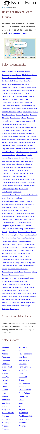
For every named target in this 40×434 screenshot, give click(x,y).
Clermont (31, 96)
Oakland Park (20, 216)
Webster (26, 296)
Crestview (24, 105)
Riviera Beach (19, 44)
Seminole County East (16, 275)
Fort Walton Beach (8, 127)
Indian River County (8, 152)
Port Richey (26, 253)
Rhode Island (24, 387)
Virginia (22, 409)
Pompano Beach (7, 253)
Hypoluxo (32, 149)
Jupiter (30, 155)
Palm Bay (5, 232)
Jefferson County (21, 155)
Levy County (6, 176)
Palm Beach (13, 232)
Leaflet (13, 57)
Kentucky (6, 400)
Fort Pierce (21, 124)
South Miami (29, 278)
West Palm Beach (19, 299)
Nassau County (12, 207)
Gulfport (4, 136)
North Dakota (24, 370)
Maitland (4, 182)
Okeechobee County (20, 219)
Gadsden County (30, 127)
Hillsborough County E (9, 145)
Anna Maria (5, 75)
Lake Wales (21, 167)
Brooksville (16, 87)
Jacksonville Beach (8, 155)
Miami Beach (23, 189)
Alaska (5, 351)
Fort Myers (13, 124)
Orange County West (9, 226)
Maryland (6, 409)
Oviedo (26, 229)
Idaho (4, 383)
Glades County (26, 130)
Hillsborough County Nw (25, 145)
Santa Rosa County (14, 269)
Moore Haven (13, 204)
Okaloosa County (7, 219)
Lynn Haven (20, 179)
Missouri (5, 426)
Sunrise (28, 284)
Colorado (5, 364)
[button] (5, 55)
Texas (21, 400)
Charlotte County (16, 93)
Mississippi (6, 423)
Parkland (14, 241)
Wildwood (5, 303)
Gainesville (5, 130)
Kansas (5, 396)
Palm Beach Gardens (9, 238)
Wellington (32, 296)
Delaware (6, 370)
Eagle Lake (25, 115)
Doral (13, 115)
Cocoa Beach (13, 99)
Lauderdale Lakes (25, 170)
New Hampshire (25, 354)
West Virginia (24, 419)
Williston (12, 303)
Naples (4, 207)
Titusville (25, 290)
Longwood (14, 176)
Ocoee (32, 216)
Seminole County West (9, 278)
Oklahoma (23, 377)
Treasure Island (7, 293)
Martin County (22, 185)
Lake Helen (28, 164)
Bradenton (26, 84)
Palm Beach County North (10, 235)
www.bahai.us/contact (17, 33)
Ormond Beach (7, 229)
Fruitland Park (19, 127)
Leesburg (20, 173)
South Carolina (25, 390)
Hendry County (15, 139)
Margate (4, 185)
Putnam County (18, 256)
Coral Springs (15, 105)
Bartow (28, 78)
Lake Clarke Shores (8, 164)
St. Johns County (18, 281)
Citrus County (6, 96)
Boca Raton (28, 81)
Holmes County (14, 149)
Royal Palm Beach (8, 262)
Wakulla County (7, 296)
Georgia (5, 377)
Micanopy (23, 201)
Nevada (22, 351)
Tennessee (23, 396)
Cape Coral (17, 90)
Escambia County (15, 118)
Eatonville (33, 115)
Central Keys (6, 93)
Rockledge (28, 259)
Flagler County (19, 121)
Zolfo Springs (14, 309)
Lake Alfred (20, 161)
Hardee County (25, 136)
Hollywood (5, 149)
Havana (33, 136)
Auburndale (5, 78)
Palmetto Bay (29, 238)
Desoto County (28, 112)
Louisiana (6, 403)
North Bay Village (21, 210)
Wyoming (22, 426)
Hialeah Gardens (7, 142)
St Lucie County (7, 281)
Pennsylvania (24, 383)
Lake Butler (29, 161)
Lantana (11, 170)
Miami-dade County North (29, 195)
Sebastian (27, 272)
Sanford (4, 269)
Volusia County (31, 293)
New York (22, 364)
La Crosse (5, 161)
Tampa (32, 287)
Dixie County (6, 115)
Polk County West (27, 250)
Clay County (15, 96)
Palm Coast (20, 238)
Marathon (23, 182)
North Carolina (25, 367)
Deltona (19, 112)
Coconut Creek (24, 99)
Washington (23, 413)
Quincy (26, 256)
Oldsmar (31, 219)
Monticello (5, 204)
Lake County (20, 164)
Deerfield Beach (32, 108)
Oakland (12, 216)
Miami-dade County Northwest (12, 198)
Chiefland (26, 93)
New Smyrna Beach (8, 210)
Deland (4, 112)
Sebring (34, 272)
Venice (15, 293)
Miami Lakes (17, 192)
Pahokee (32, 229)
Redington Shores (8, 259)
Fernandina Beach (8, 121)
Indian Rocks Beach (22, 152)
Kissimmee (29, 158)
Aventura (13, 78)
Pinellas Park (24, 247)
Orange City (13, 222)
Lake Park (12, 167)
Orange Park (20, 226)
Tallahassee (18, 287)
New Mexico (24, 360)
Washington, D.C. (26, 416)
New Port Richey (23, 207)
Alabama (5, 347)
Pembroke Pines (21, 244)
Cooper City (28, 102)
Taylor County (17, 290)
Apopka (12, 75)
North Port (5, 216)
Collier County (6, 102)
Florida (7, 7)
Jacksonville (33, 152)
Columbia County (17, 102)
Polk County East (15, 250)
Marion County (13, 185)
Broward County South (28, 87)
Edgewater (5, 118)
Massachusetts (8, 413)
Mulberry (30, 204)
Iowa (4, 393)
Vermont (22, 406)
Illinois (4, 387)
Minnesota (6, 419)
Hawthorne (5, 139)
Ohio (21, 373)
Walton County (17, 296)
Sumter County (7, 284)
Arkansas (6, 357)
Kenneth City (6, 158)
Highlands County (29, 142)
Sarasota (24, 269)
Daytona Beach (21, 108)
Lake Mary (5, 167)
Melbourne (31, 185)
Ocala (27, 216)
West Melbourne (7, 299)
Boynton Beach (17, 84)
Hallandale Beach (13, 136)
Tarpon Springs (7, 290)
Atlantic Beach (26, 75)
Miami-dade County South (10, 201)
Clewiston (5, 99)
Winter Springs (25, 306)
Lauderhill (5, 173)
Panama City (6, 241)
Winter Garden (30, 303)
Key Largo (14, 158)
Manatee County (13, 182)
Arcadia (18, 75)
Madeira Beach (30, 179)
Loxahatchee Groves (9, 179)
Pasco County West (8, 244)
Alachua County (13, 72)
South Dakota (24, 393)
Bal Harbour (21, 78)
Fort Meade (5, 124)
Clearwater (23, 96)
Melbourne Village (8, 189)
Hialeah (35, 139)
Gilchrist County (15, 130)
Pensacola (30, 244)
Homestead (24, 149)
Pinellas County (14, 247)
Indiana (5, 390)
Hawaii (5, 380)
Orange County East (24, 222)
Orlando (28, 226)
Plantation (5, 250)
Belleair (21, 81)
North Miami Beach (29, 213)
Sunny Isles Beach (18, 284)
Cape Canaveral (7, 90)
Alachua (4, 72)
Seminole (5, 275)
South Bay (21, 278)
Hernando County (26, 139)
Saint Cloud (5, 265)
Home (3, 7)
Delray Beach (11, 112)
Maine (4, 406)
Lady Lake (12, 161)
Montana (5, 429)
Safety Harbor (19, 262)
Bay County (5, 81)
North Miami (18, 213)
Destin (35, 112)
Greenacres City (7, 133)
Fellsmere (30, 118)
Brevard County (7, 87)
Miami (16, 189)
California (6, 360)
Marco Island (31, 182)
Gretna (15, 133)
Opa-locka (5, 222)
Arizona (5, 354)
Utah (21, 403)
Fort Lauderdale (30, 121)
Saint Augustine (30, 262)
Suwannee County (8, 287)
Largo (17, 170)
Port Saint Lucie (7, 256)
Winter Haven (6, 306)
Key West (22, 158)
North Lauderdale (7, 213)
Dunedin (18, 115)
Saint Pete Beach (16, 265)
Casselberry (25, 90)
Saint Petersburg (28, 265)
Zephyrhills (5, 309)
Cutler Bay (31, 105)
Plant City (32, 247)
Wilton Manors (20, 303)
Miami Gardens (7, 192)
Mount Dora (23, 204)
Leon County (28, 173)
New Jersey (23, 357)
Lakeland (5, 170)
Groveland (22, 133)
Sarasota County (7, 272)
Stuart (27, 281)
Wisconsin (23, 423)
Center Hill (33, 90)
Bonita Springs (7, 84)
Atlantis (34, 75)
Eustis (24, 118)
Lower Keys (22, 176)
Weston (28, 299)
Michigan (5, 416)
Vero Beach (22, 293)
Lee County (12, 173)
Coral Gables (6, 105)
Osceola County (18, 229)
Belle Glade (14, 81)
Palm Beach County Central (27, 232)
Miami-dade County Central (11, 195)
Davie (13, 108)
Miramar (29, 201)
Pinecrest (5, 247)
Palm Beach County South (28, 235)
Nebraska (23, 347)
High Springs (18, 142)
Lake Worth (29, 167)
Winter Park (15, 306)
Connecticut (7, 367)
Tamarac (26, 287)
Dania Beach (6, 108)
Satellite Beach (18, 272)
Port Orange (18, 253)
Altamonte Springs (25, 72)
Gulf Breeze (30, 133)
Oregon (22, 380)
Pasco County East (24, 241)
